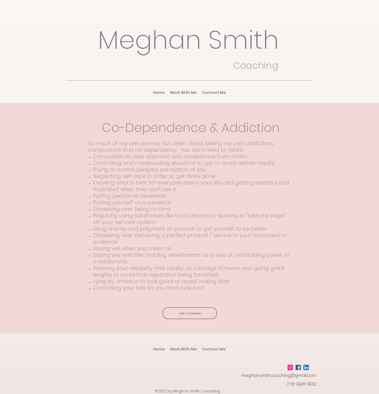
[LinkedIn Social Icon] (306, 367)
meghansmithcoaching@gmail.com (278, 375)
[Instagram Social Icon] (290, 367)
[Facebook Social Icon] (298, 367)
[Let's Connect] (190, 313)
